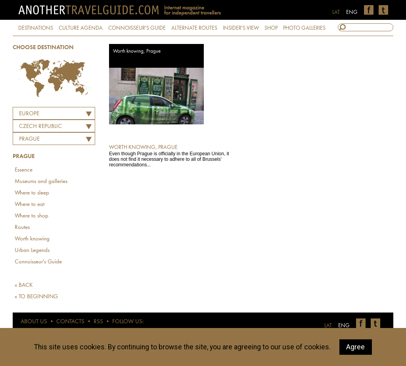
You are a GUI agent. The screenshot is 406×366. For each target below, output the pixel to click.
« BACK (24, 285)
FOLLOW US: (128, 322)
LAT (336, 12)
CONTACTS (70, 322)
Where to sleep (32, 193)
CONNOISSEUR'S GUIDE (137, 28)
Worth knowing (32, 239)
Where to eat (29, 205)
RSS (98, 322)
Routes (22, 228)
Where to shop (31, 216)
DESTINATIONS (35, 28)
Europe (29, 114)
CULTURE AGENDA (81, 28)
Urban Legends (32, 251)
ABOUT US (34, 322)
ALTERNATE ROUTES (194, 28)
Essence (24, 170)
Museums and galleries (41, 182)
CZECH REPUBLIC (40, 127)
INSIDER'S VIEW (241, 28)
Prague (29, 139)
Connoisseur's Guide (38, 262)
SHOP (271, 28)
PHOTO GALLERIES (304, 28)
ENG (352, 12)
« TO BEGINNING (36, 297)
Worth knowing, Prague (137, 51)
